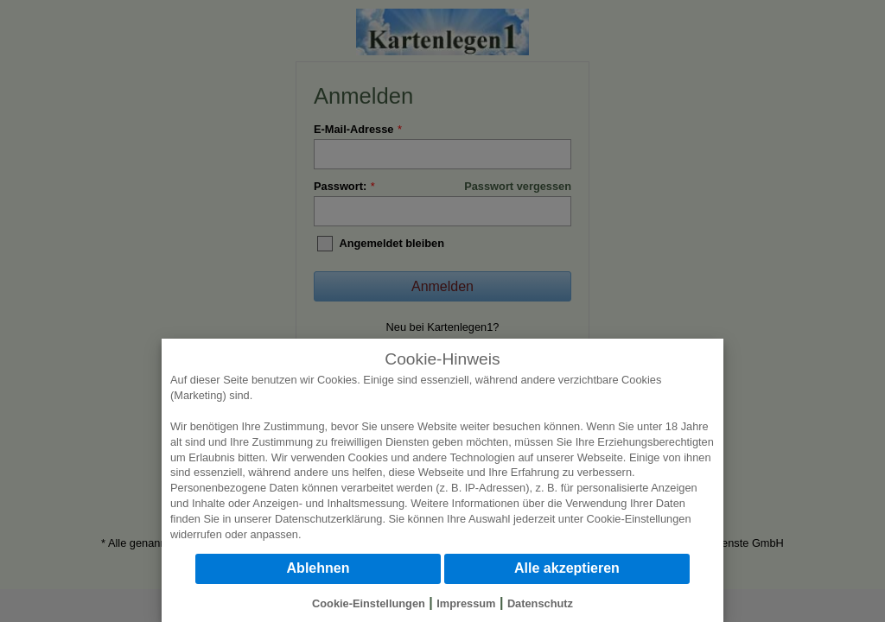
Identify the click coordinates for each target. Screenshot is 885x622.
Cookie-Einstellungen (639, 518)
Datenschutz (540, 603)
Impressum (465, 603)
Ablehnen (318, 568)
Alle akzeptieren (567, 568)
